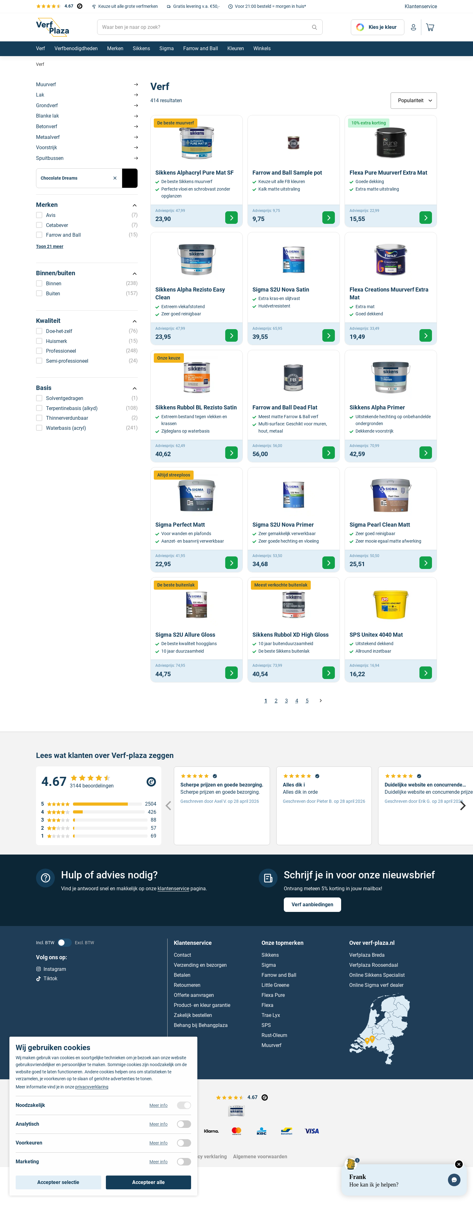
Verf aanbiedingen (312, 904)
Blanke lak (47, 116)
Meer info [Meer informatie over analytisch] (158, 1124)
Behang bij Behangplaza (201, 1025)
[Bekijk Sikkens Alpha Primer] (391, 406)
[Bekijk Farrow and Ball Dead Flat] (294, 406)
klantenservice (173, 889)
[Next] (462, 805)
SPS (266, 1025)
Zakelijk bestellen (193, 1015)
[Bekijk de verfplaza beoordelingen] (59, 6)
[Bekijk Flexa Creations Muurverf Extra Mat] (391, 288)
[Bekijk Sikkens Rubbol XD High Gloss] (294, 629)
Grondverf (47, 105)
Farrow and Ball (279, 975)
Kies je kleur (383, 27)
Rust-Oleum (274, 1035)
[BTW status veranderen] (64, 942)
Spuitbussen (50, 158)
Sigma (269, 965)
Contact (182, 955)
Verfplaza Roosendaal (373, 965)
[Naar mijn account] (413, 27)
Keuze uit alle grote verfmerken (128, 6)
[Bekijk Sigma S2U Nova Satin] (294, 288)
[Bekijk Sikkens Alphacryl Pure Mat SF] (196, 171)
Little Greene (275, 985)
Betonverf (46, 126)
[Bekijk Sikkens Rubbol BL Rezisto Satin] (196, 406)
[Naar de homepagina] (52, 27)
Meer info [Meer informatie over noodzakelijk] (158, 1105)
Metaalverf (48, 137)
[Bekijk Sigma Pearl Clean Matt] (391, 519)
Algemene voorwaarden (260, 1157)
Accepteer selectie (58, 1182)
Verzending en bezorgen (200, 965)
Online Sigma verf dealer (376, 985)
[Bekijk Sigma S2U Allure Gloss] (196, 629)
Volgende (320, 701)
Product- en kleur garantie (202, 1005)
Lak (40, 95)
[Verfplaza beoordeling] (98, 782)
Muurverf (46, 84)
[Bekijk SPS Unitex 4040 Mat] (391, 629)
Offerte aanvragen (194, 995)
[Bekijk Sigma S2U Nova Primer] (294, 519)
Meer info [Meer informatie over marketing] (158, 1161)
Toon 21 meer (49, 246)
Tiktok (46, 978)
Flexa (267, 1005)
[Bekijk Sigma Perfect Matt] (196, 519)
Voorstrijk (46, 147)
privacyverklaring (91, 1086)
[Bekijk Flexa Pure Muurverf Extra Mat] (391, 171)
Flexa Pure (273, 995)
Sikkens (270, 955)
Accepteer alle (148, 1182)
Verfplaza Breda (367, 955)
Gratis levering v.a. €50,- (196, 6)
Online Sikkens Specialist (377, 975)
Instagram (51, 969)
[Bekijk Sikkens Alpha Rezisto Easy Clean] (196, 288)
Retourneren (187, 985)
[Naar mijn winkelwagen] (429, 27)
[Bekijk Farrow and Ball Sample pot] (294, 171)
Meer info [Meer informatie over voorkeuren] (158, 1142)
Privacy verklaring (206, 1157)
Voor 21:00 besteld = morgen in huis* (270, 6)
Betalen (182, 975)
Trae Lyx (271, 1015)
